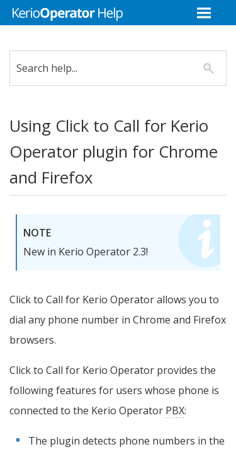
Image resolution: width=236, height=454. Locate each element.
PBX (28, 431)
